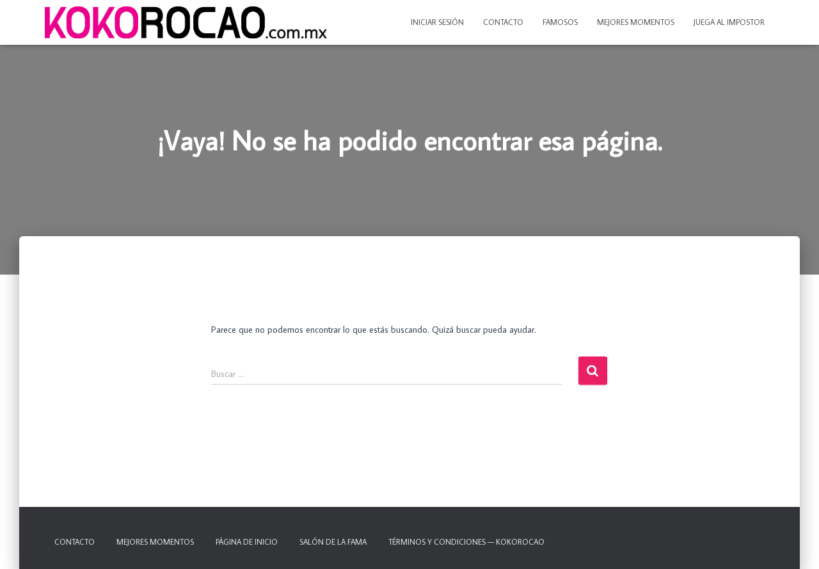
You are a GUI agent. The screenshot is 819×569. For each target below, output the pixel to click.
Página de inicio (247, 542)
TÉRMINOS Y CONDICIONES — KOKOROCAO (466, 542)
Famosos (560, 22)
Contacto (503, 22)
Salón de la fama (333, 542)
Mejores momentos (635, 22)
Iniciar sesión (437, 22)
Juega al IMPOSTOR (729, 22)
